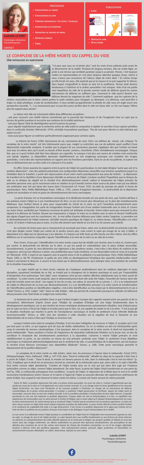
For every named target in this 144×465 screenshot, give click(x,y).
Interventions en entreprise (47, 26)
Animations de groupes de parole (50, 32)
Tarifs (38, 43)
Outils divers (97, 42)
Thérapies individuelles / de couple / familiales (56, 21)
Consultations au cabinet (46, 9)
